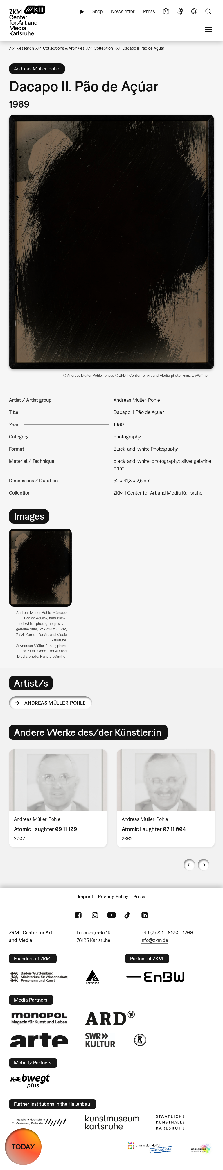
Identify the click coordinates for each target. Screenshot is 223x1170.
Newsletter (123, 11)
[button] (111, 242)
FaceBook (78, 915)
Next (203, 865)
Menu (208, 29)
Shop (97, 11)
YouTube (111, 915)
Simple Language (166, 11)
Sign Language (180, 11)
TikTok (128, 915)
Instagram (95, 915)
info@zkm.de (154, 940)
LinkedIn (144, 915)
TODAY (23, 1146)
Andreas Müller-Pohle (55, 703)
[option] (43, 596)
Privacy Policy (113, 896)
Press (149, 11)
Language (194, 11)
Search (208, 11)
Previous (189, 865)
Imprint (85, 896)
